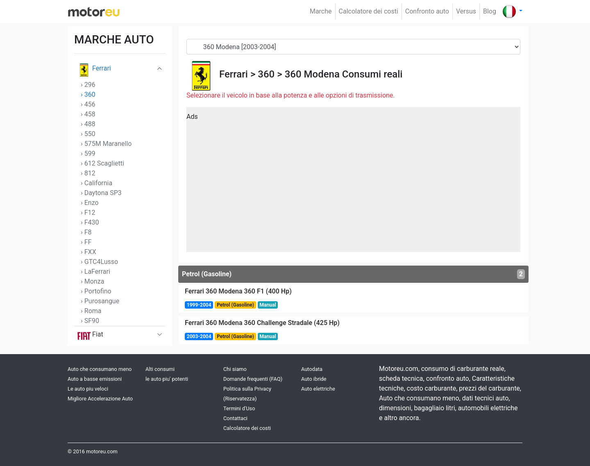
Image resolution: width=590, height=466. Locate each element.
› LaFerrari (95, 271)
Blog (489, 11)
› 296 (88, 85)
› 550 (88, 134)
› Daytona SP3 (101, 193)
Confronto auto (427, 11)
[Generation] (353, 47)
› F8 (86, 232)
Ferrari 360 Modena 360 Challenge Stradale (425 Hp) (262, 323)
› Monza (92, 281)
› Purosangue (100, 301)
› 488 (88, 124)
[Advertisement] (353, 182)
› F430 (90, 222)
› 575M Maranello (106, 144)
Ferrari (94, 70)
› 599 (88, 153)
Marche (321, 11)
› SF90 (90, 321)
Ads (192, 116)
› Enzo (90, 203)
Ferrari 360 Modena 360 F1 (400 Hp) (238, 291)
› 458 (88, 114)
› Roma (91, 311)
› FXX (88, 252)
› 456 (88, 104)
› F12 (88, 212)
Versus (466, 11)
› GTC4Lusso (99, 262)
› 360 (88, 94)
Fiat (90, 336)
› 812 (88, 173)
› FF (86, 242)
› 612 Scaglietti (102, 163)
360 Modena (312, 74)
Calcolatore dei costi (368, 11)
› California (96, 183)
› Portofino (96, 291)
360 (266, 74)
